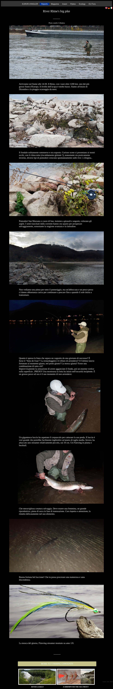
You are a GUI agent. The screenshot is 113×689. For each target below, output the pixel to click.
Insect (64, 4)
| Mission (111, 681)
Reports (44, 4)
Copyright (104, 681)
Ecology (82, 4)
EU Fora (92, 4)
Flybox (73, 4)
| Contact (107, 681)
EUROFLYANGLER (30, 4)
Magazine (55, 4)
